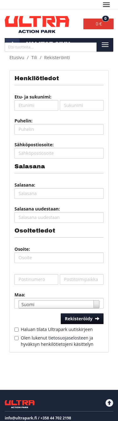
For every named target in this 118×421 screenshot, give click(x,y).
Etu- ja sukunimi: (32, 97)
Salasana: (24, 185)
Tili (34, 57)
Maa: (19, 295)
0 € (102, 23)
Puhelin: (23, 121)
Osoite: (22, 249)
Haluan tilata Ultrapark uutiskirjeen (57, 329)
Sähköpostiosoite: (33, 145)
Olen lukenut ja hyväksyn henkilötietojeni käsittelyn (57, 341)
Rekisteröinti (57, 57)
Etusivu (16, 57)
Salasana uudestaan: (37, 209)
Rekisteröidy (82, 319)
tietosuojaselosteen (68, 338)
